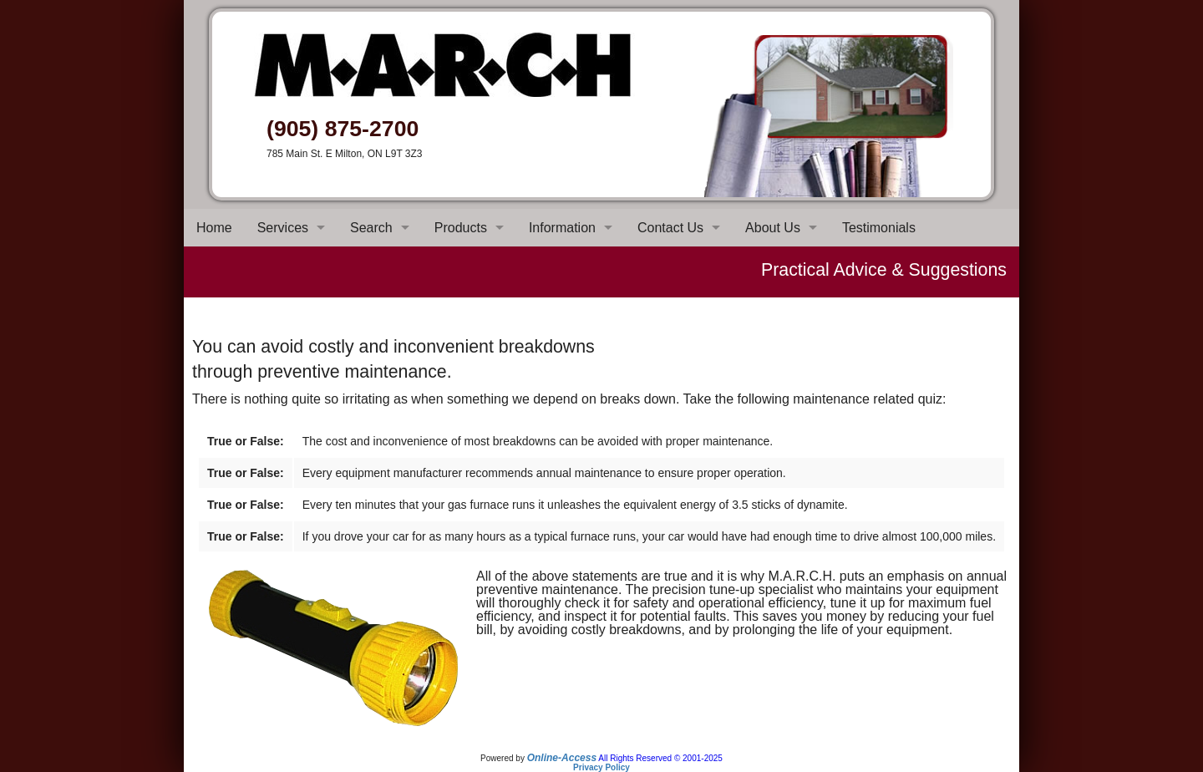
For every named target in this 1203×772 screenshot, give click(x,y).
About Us (772, 228)
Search (371, 228)
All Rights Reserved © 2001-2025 (660, 758)
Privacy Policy (601, 767)
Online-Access (561, 758)
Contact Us (670, 228)
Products (460, 228)
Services (282, 228)
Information (562, 228)
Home (214, 228)
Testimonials (879, 228)
